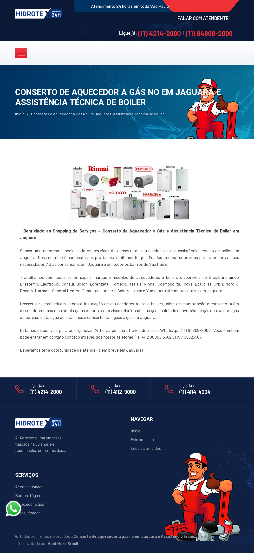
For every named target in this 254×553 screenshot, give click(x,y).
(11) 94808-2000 (209, 33)
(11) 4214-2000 (159, 33)
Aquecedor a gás (29, 504)
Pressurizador (27, 512)
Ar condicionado (29, 486)
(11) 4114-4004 (194, 392)
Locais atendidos (146, 448)
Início (20, 113)
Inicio (135, 430)
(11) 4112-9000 (120, 392)
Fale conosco (142, 439)
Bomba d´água (27, 495)
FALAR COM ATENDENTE (202, 18)
